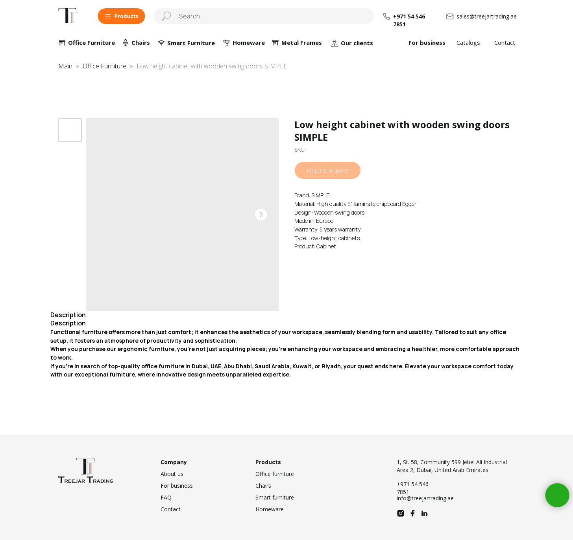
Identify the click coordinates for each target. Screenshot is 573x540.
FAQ (166, 497)
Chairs (140, 42)
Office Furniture (91, 42)
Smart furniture (274, 497)
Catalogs (468, 42)
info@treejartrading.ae (425, 498)
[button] (121, 16)
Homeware (269, 509)
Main (65, 66)
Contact (504, 42)
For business (426, 42)
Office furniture (274, 474)
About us (172, 474)
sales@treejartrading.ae (487, 16)
